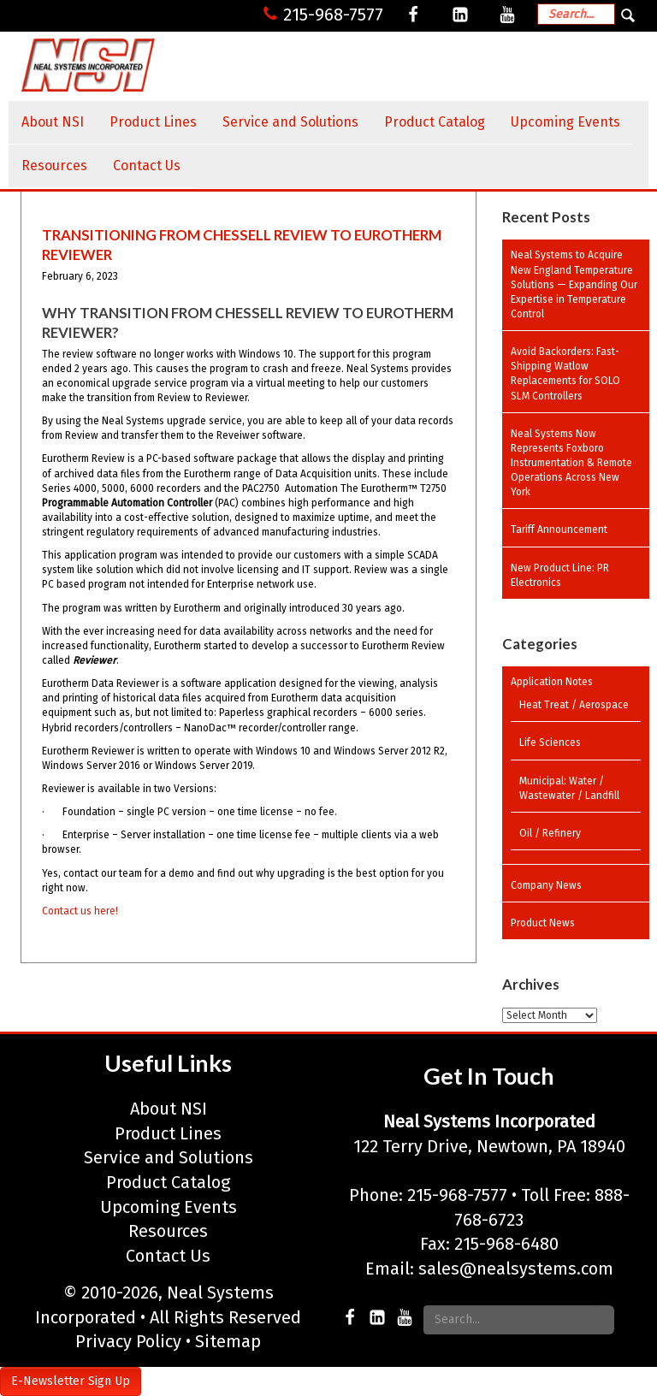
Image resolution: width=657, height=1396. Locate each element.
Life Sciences (550, 742)
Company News (546, 885)
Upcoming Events (565, 122)
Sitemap (228, 1341)
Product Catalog (434, 122)
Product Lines (153, 122)
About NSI (52, 122)
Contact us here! (80, 911)
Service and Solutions (290, 122)
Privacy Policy (128, 1341)
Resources (54, 165)
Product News (543, 923)
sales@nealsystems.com (515, 1268)
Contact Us (147, 165)
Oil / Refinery (550, 833)
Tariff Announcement (559, 529)
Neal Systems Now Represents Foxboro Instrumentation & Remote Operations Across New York (571, 463)
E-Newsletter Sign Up (70, 1381)
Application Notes (552, 682)
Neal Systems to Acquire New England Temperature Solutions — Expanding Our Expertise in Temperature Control (574, 284)
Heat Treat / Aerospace (574, 705)
